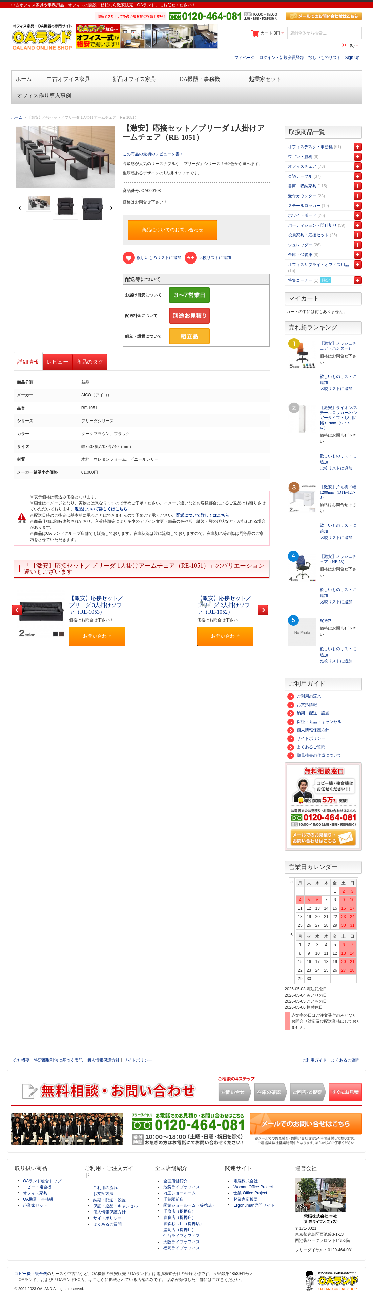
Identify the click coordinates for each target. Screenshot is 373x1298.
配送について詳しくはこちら (202, 515)
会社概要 (21, 1060)
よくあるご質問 (306, 747)
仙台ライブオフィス (181, 1235)
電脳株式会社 (245, 1181)
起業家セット (35, 1205)
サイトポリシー (306, 738)
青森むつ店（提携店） (183, 1223)
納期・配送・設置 (308, 713)
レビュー (57, 362)
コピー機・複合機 (31, 1273)
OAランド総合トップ (42, 1181)
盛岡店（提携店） (179, 1229)
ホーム (16, 117)
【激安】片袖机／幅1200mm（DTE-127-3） (338, 492)
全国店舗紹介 (175, 1181)
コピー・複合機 (37, 1187)
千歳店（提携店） (179, 1211)
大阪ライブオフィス (181, 1241)
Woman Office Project (253, 1187)
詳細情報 (28, 362)
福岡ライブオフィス (181, 1248)
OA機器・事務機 (38, 1199)
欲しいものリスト (324, 57)
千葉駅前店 (173, 1199)
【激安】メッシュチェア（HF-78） (338, 559)
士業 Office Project (250, 1193)
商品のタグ (89, 362)
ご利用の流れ (304, 696)
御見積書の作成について (314, 755)
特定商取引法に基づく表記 (58, 1060)
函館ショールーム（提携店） (189, 1205)
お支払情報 (302, 704)
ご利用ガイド (314, 1060)
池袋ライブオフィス (181, 1187)
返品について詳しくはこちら (101, 509)
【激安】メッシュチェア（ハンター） (338, 346)
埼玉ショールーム (179, 1193)
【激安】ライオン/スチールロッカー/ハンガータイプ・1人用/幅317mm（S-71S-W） (338, 417)
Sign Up (352, 57)
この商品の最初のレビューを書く (153, 154)
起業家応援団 (245, 1199)
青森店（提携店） (179, 1217)
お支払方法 (103, 1193)
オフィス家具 (35, 1193)
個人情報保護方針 (308, 730)
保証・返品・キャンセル (314, 721)
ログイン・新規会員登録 (281, 57)
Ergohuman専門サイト (254, 1205)
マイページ (244, 57)
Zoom (65, 157)
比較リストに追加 (336, 388)
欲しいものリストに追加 (338, 379)
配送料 (326, 620)
